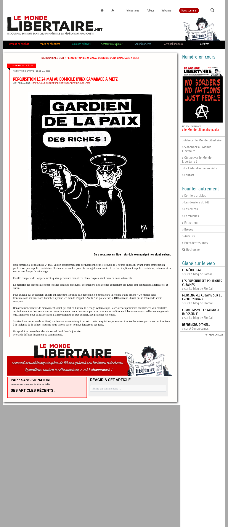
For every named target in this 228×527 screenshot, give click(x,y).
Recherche (191, 250)
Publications (132, 10)
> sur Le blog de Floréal (202, 299)
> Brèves (187, 229)
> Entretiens (190, 223)
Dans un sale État (53, 58)
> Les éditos (190, 209)
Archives (204, 44)
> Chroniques (190, 216)
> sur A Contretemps (196, 327)
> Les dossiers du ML (195, 202)
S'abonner (167, 10)
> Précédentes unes (195, 243)
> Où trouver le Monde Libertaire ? (197, 160)
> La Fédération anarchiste (199, 168)
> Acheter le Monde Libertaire (202, 140)
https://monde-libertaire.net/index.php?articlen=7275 (61, 83)
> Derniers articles (194, 196)
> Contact (188, 175)
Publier (150, 10)
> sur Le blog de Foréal (197, 272)
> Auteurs (188, 236)
